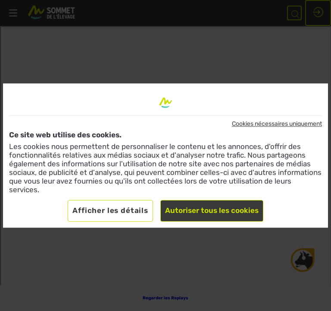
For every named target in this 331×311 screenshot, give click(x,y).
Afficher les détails (110, 210)
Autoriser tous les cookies (212, 210)
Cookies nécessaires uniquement (277, 123)
